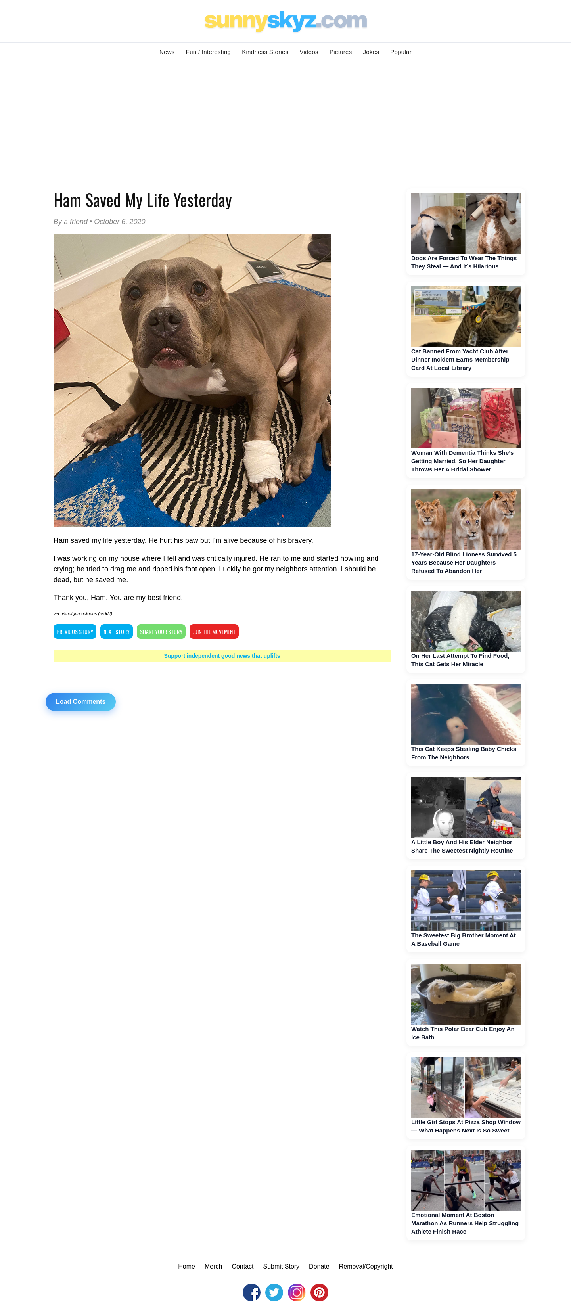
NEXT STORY (116, 631)
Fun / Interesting (208, 51)
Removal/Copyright (366, 1266)
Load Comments (80, 701)
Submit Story (281, 1266)
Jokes (371, 51)
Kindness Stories (265, 51)
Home (186, 1266)
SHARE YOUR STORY (161, 631)
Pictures (341, 51)
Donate (319, 1266)
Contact (242, 1266)
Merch (213, 1266)
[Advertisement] (285, 120)
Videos (309, 51)
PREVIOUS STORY (75, 631)
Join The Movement (214, 631)
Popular (401, 51)
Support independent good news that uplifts (222, 656)
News (167, 51)
